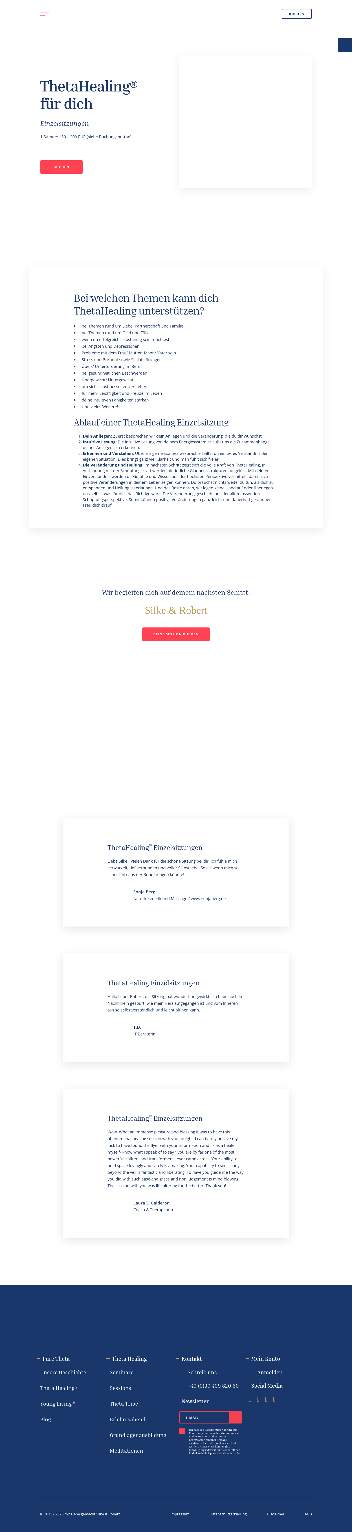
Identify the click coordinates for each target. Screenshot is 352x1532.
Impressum (179, 1514)
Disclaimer (275, 1514)
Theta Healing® (59, 1388)
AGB (308, 1514)
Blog (45, 1419)
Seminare (122, 1372)
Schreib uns (202, 1372)
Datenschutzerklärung (228, 1514)
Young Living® (57, 1403)
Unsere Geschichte (63, 1372)
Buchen (297, 14)
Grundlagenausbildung (138, 1435)
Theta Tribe (124, 1403)
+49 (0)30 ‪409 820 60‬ (213, 1385)
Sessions (120, 1388)
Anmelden (270, 1372)
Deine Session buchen (176, 634)
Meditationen (126, 1450)
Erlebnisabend (127, 1419)
